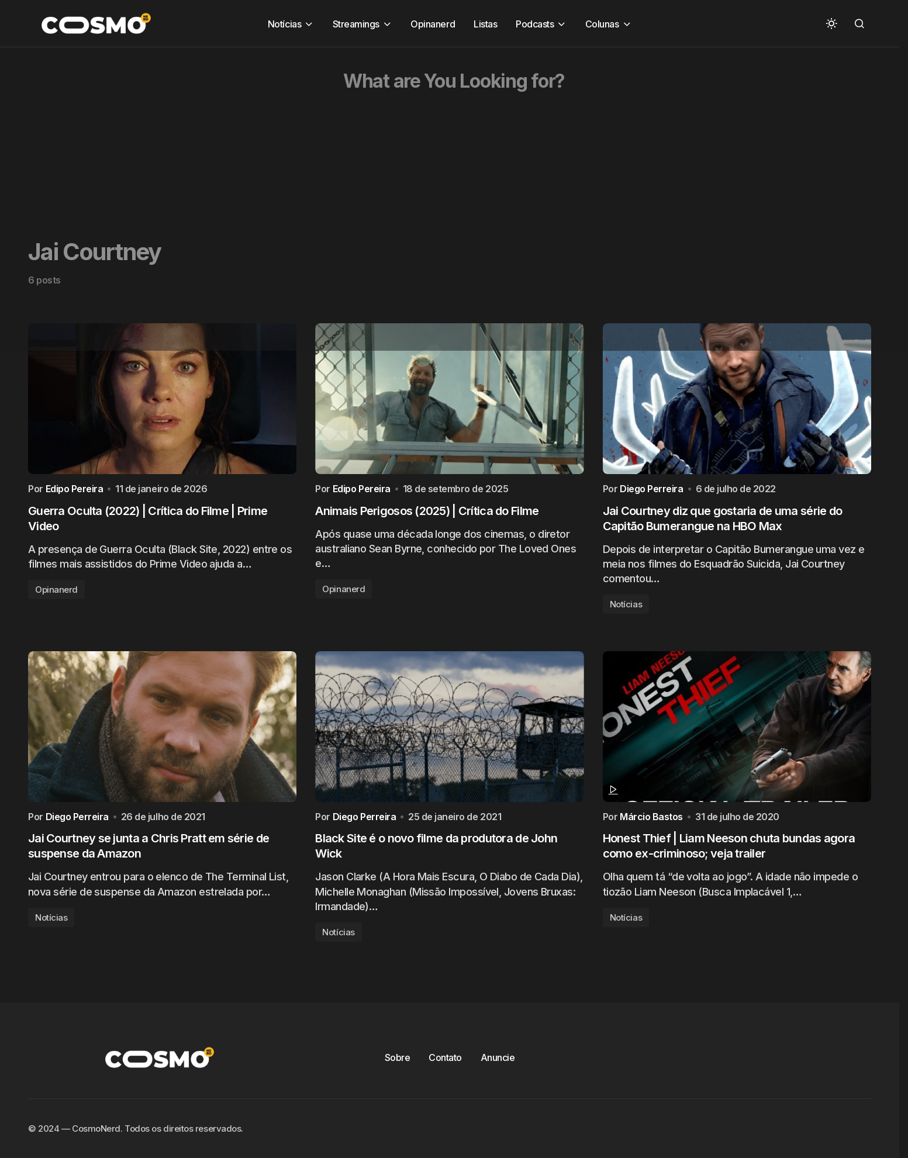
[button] (831, 23)
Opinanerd (56, 594)
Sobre (397, 1068)
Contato (445, 1068)
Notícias (626, 609)
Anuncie (498, 1068)
